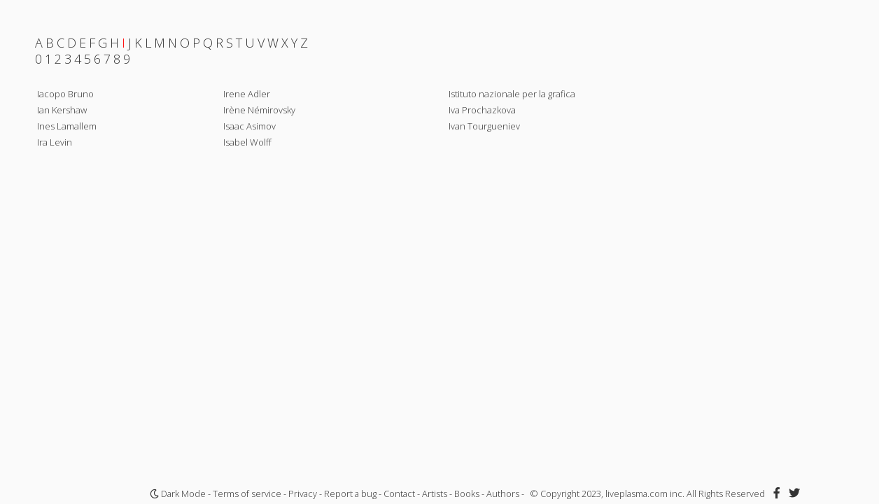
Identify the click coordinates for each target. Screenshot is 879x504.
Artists (434, 493)
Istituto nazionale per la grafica (512, 94)
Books (466, 493)
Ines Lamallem (67, 126)
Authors (502, 493)
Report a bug (350, 493)
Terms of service (247, 493)
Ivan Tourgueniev (484, 126)
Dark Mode (178, 493)
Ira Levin (54, 142)
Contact (399, 493)
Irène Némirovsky (259, 110)
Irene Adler (246, 94)
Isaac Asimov (249, 126)
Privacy (302, 493)
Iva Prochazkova (482, 110)
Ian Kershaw (62, 110)
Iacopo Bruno (65, 94)
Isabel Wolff (247, 142)
